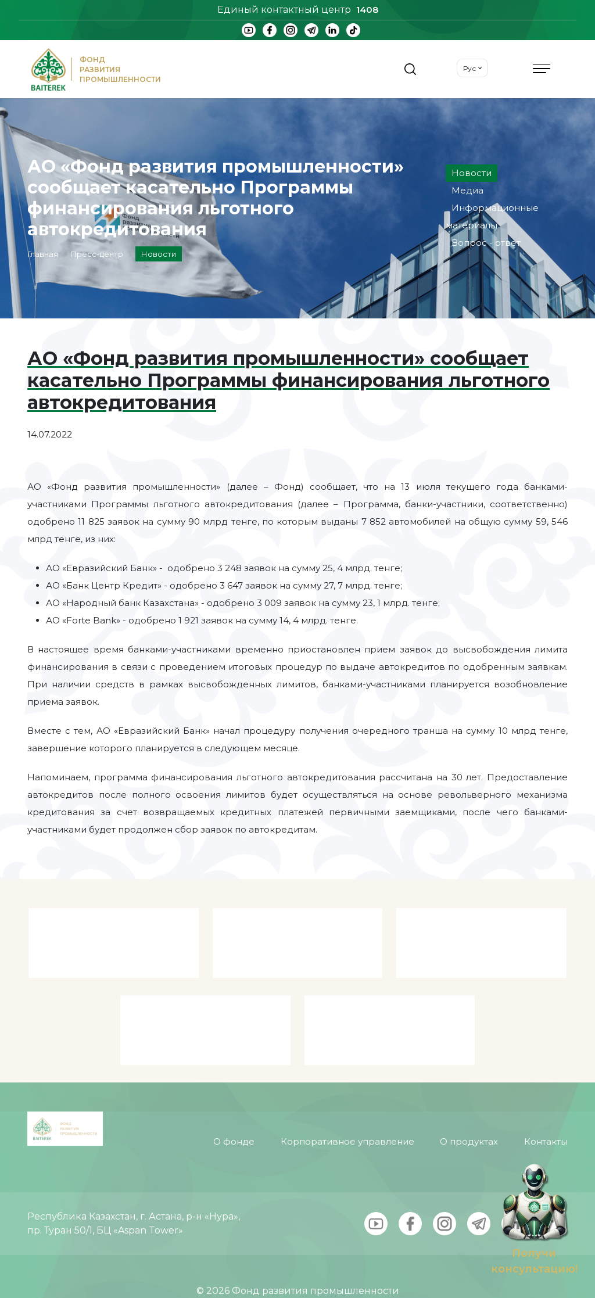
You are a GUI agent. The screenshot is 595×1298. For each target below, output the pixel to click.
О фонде (234, 1118)
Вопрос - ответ (486, 242)
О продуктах (469, 1118)
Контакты (546, 1118)
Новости (471, 172)
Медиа (467, 190)
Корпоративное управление (347, 1118)
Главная (42, 254)
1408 (367, 9)
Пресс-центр (96, 254)
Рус (469, 68)
